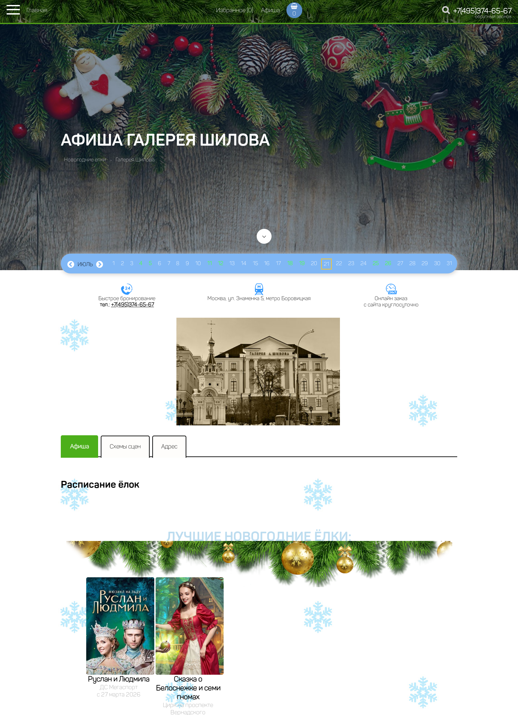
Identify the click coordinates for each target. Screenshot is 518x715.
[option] (120, 637)
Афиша (270, 10)
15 (255, 263)
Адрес (169, 446)
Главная (36, 10)
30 (437, 263)
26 (388, 263)
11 (209, 263)
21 (326, 264)
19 (302, 263)
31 (449, 263)
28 (412, 263)
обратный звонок (493, 16)
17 (278, 263)
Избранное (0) (234, 10)
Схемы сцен (125, 446)
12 (220, 263)
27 (400, 263)
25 (376, 263)
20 (314, 263)
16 (267, 263)
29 (425, 263)
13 (232, 263)
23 (351, 263)
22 (339, 263)
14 (243, 263)
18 (290, 263)
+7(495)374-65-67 (482, 11)
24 (363, 263)
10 (198, 263)
